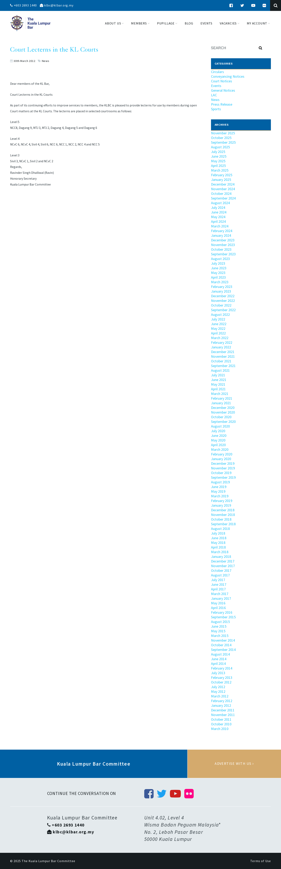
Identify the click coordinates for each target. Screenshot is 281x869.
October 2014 (221, 645)
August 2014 (220, 654)
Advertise (234, 764)
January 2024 (221, 235)
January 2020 (221, 458)
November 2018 (223, 514)
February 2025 (221, 175)
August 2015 (220, 621)
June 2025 (218, 156)
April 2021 (218, 389)
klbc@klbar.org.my (56, 5)
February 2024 (221, 230)
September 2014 (223, 649)
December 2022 (222, 296)
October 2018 (221, 519)
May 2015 (218, 631)
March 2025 (219, 170)
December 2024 (222, 184)
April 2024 (218, 221)
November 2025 (223, 133)
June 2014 (218, 659)
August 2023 (220, 258)
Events (216, 85)
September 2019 (223, 477)
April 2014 (218, 663)
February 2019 (221, 500)
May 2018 (218, 542)
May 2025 (218, 161)
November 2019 (223, 468)
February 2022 (221, 342)
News (45, 61)
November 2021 (223, 356)
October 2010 (221, 724)
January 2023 (221, 291)
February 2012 (221, 700)
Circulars (217, 71)
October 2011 (221, 719)
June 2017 (218, 584)
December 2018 (222, 510)
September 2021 (223, 365)
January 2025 (221, 179)
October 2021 (221, 361)
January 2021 (221, 403)
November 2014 (223, 640)
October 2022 (221, 305)
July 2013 (218, 673)
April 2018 (218, 547)
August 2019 (220, 482)
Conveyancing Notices (227, 76)
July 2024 (218, 207)
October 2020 (221, 417)
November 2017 (223, 565)
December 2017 (222, 561)
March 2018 (219, 552)
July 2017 (218, 579)
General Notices (223, 90)
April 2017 (218, 589)
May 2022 (218, 328)
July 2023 (218, 263)
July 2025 (218, 151)
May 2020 (218, 440)
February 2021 (221, 398)
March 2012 (219, 696)
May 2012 (218, 691)
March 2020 (219, 449)
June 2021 (218, 379)
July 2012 (218, 686)
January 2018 (221, 556)
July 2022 (218, 319)
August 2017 (220, 575)
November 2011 (223, 714)
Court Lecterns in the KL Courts (54, 50)
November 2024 (223, 189)
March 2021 (219, 393)
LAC (214, 95)
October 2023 (221, 249)
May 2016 (218, 603)
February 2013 (221, 677)
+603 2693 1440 (23, 5)
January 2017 (221, 598)
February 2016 (221, 612)
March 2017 (219, 593)
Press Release (221, 104)
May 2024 (218, 216)
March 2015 (219, 635)
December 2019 (222, 463)
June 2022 (218, 323)
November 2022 (223, 300)
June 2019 (218, 486)
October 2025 (221, 137)
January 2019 (221, 505)
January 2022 (221, 347)
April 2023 (218, 277)
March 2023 (219, 282)
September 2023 (223, 254)
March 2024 (219, 226)
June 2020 (218, 435)
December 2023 (222, 240)
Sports (216, 109)
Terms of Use (260, 861)
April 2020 (218, 444)
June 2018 (218, 538)
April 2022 (218, 333)
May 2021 (218, 384)
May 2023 (218, 272)
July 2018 (218, 533)
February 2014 (221, 668)
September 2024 (223, 198)
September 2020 (223, 421)
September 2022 (223, 310)
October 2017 (221, 570)
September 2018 (223, 524)
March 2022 (219, 337)
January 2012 (221, 705)
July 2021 (218, 375)
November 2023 (223, 244)
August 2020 (220, 426)
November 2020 (223, 412)
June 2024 (218, 212)
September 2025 (223, 142)
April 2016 (218, 607)
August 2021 (220, 370)
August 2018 (220, 528)
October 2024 (221, 193)
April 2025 (218, 165)
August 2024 (220, 203)
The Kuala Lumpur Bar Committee (48, 861)
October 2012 (221, 682)
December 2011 (222, 710)
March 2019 (219, 496)
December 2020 (222, 407)
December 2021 (222, 351)
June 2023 (218, 268)
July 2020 (218, 431)
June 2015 (218, 626)
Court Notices (221, 81)
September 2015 (223, 617)
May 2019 (218, 491)
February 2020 (221, 454)
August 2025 (220, 147)
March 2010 (219, 728)
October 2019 (221, 472)
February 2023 (221, 286)
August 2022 (220, 314)
